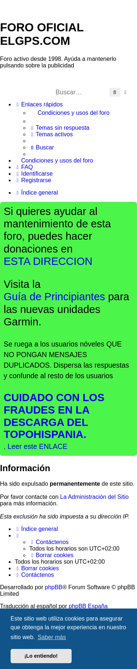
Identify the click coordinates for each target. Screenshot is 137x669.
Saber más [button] (52, 637)
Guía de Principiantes (54, 296)
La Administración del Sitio (94, 497)
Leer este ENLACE (38, 446)
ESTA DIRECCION (48, 261)
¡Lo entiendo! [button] (41, 656)
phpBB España (88, 606)
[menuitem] (83, 113)
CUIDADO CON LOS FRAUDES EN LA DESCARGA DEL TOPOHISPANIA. (54, 416)
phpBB (53, 587)
